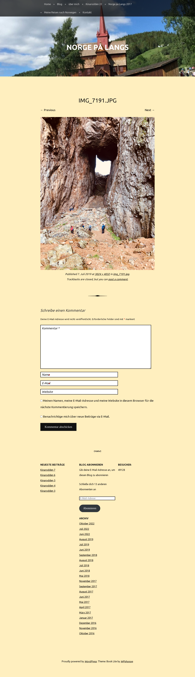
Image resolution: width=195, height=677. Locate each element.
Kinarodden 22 (94, 4)
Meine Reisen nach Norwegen (60, 12)
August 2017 (86, 591)
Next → (150, 110)
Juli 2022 (84, 529)
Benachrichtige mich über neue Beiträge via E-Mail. (76, 416)
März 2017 (85, 612)
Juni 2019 (84, 549)
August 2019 (86, 539)
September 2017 (88, 586)
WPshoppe (127, 661)
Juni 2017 (84, 596)
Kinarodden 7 (47, 470)
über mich (74, 4)
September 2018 (88, 555)
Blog (59, 4)
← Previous (47, 110)
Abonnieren (89, 508)
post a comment (118, 279)
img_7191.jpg (121, 274)
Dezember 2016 (87, 623)
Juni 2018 (84, 570)
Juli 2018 (84, 565)
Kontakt (87, 12)
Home (47, 4)
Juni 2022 (84, 534)
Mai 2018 (84, 576)
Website (47, 391)
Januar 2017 (86, 617)
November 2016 (88, 628)
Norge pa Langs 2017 (120, 4)
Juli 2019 (84, 544)
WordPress (91, 661)
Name (46, 375)
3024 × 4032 (102, 274)
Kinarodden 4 (47, 485)
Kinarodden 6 (47, 475)
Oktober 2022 (86, 523)
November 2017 (88, 581)
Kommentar (50, 328)
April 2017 (84, 607)
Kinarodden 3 (47, 490)
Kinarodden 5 (47, 480)
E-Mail (46, 384)
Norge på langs (97, 47)
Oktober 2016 (86, 633)
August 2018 (86, 560)
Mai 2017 (84, 602)
